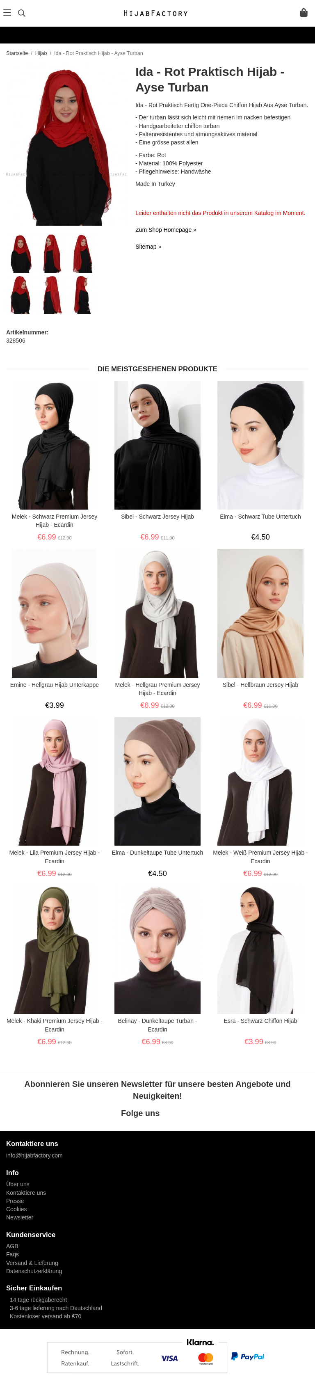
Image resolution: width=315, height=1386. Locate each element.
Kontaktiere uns (26, 1192)
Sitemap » (148, 246)
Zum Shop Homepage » (165, 229)
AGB (12, 1246)
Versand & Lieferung (32, 1263)
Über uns (18, 1184)
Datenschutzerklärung (34, 1271)
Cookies (16, 1209)
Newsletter (19, 1217)
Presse (15, 1201)
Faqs (12, 1254)
